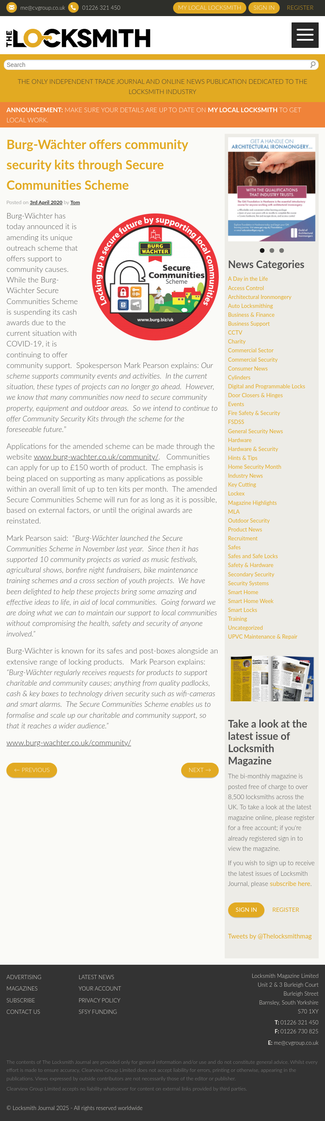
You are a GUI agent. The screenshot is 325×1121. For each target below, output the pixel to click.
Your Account (100, 988)
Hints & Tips (243, 457)
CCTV (235, 332)
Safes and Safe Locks (253, 556)
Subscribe (20, 1000)
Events (236, 404)
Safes (234, 547)
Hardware (240, 440)
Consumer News (248, 368)
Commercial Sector (251, 350)
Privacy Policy (100, 1000)
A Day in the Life (248, 278)
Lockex (236, 493)
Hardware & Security (253, 449)
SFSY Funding (98, 1011)
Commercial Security (253, 359)
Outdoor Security (249, 520)
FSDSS (236, 421)
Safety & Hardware (250, 565)
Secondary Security (251, 574)
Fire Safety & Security (254, 413)
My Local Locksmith (209, 7)
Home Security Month (254, 466)
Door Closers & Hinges (255, 395)
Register (300, 7)
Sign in (264, 7)
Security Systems (248, 583)
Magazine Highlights (252, 502)
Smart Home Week (251, 601)
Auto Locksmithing (250, 305)
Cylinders (239, 377)
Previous (32, 769)
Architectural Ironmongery (260, 296)
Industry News (245, 475)
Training (237, 618)
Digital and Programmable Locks (266, 386)
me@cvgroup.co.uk (42, 7)
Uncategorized (245, 627)
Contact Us (23, 1011)
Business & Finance (251, 314)
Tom (75, 202)
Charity (237, 341)
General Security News (255, 431)
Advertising (23, 977)
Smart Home (243, 592)
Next (200, 769)
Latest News (96, 977)
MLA (234, 511)
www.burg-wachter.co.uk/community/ (96, 456)
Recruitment (243, 538)
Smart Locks (242, 609)
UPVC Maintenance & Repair (262, 636)
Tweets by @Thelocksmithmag (270, 936)
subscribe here (290, 883)
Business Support (249, 323)
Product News (245, 529)
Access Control (246, 288)
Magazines (22, 988)
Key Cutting (242, 484)
